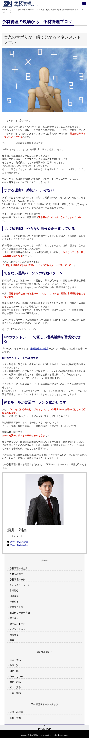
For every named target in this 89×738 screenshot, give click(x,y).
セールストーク (17, 623)
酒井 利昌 (15, 681)
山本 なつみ (16, 676)
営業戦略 (14, 590)
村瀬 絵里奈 (16, 712)
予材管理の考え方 (19, 568)
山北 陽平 (15, 670)
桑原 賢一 (15, 665)
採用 (12, 640)
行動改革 (14, 601)
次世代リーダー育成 (20, 612)
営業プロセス (16, 607)
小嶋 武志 (15, 692)
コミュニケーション (20, 585)
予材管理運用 (16, 573)
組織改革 (14, 596)
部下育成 (14, 618)
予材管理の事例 (17, 579)
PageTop (44, 727)
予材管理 (24, 4)
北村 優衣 (15, 717)
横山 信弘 (15, 659)
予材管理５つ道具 (39, 348)
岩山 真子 (15, 687)
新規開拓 (14, 634)
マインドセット (17, 629)
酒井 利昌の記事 (19, 541)
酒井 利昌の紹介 (19, 545)
